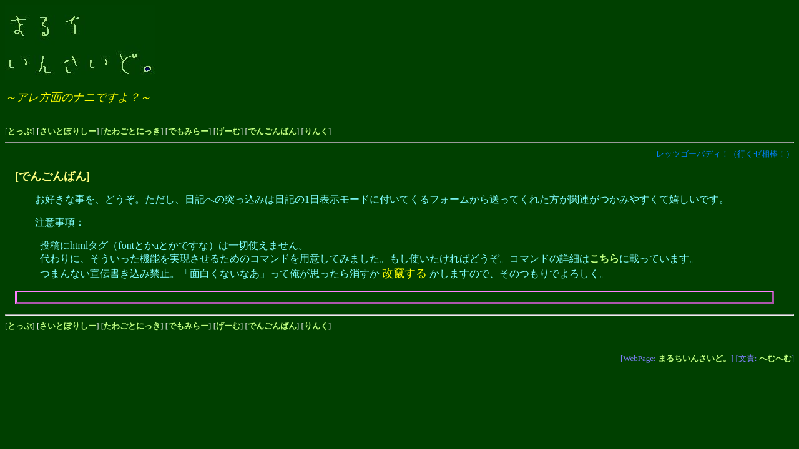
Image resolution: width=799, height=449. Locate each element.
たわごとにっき (132, 131)
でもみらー (188, 131)
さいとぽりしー (67, 131)
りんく (316, 131)
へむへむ (775, 358)
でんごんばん (272, 131)
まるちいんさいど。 (694, 358)
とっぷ (19, 131)
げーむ (228, 131)
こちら (604, 258)
